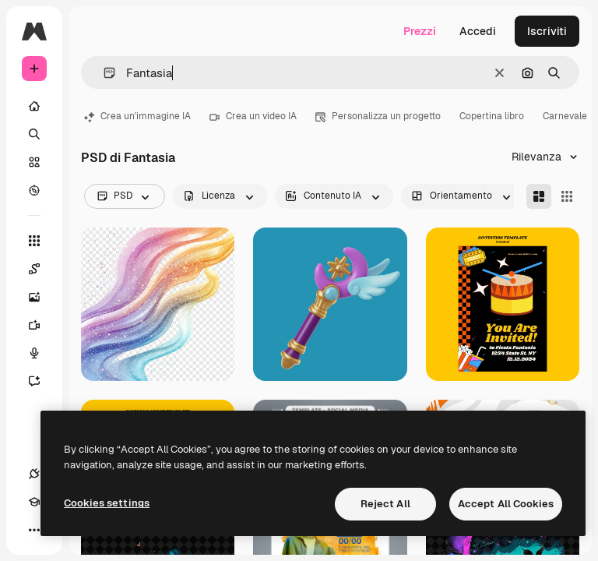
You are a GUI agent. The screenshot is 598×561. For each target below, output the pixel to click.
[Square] (566, 196)
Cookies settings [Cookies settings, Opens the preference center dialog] (107, 503)
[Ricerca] (34, 134)
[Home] (34, 106)
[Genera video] (42, 324)
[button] (103, 73)
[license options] (220, 196)
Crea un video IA (253, 116)
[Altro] (34, 529)
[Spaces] (42, 268)
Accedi (477, 31)
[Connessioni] (34, 473)
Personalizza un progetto (378, 116)
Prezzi (419, 31)
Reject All (385, 503)
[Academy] (34, 501)
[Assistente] (42, 381)
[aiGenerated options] (334, 196)
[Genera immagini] (42, 296)
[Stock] (34, 162)
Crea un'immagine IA (137, 116)
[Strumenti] (34, 240)
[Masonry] (538, 196)
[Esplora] (34, 190)
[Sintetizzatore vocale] (42, 352)
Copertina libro (491, 116)
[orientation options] (462, 196)
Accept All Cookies (506, 503)
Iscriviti (547, 31)
